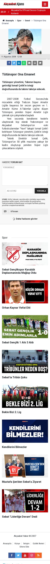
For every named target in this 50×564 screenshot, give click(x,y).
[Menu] (45, 4)
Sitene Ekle (24, 547)
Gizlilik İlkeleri (38, 543)
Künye (17, 543)
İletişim (26, 543)
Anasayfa (7, 543)
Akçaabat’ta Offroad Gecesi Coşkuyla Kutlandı (28, 12)
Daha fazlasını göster (24, 219)
